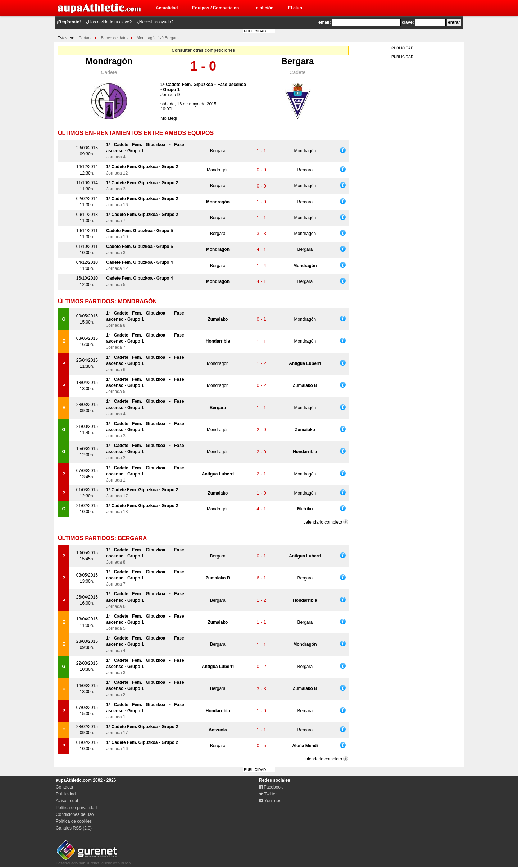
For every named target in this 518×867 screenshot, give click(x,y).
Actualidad (167, 7)
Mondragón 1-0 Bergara (158, 38)
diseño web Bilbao (93, 861)
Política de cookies (74, 821)
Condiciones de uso (75, 814)
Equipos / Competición (215, 7)
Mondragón (109, 61)
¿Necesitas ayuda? (154, 21)
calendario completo (323, 522)
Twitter (268, 793)
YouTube (270, 800)
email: (324, 22)
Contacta (64, 787)
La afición (263, 7)
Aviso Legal (67, 800)
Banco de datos (114, 38)
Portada (86, 38)
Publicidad (66, 793)
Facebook (271, 787)
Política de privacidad (76, 807)
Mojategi (168, 118)
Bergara (297, 61)
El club (295, 7)
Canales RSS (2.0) (74, 828)
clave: (408, 22)
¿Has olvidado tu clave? (109, 21)
